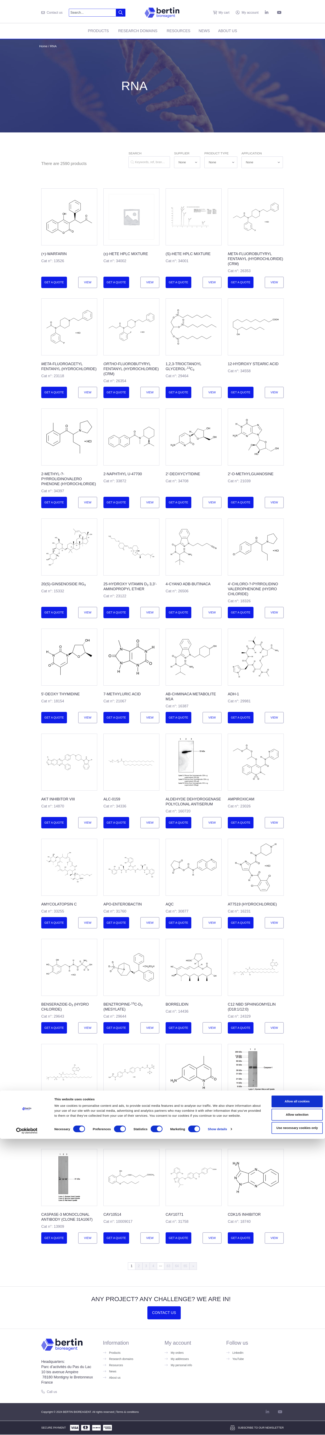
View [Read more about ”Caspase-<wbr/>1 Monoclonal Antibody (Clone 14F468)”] (274, 1132)
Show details (217, 1427)
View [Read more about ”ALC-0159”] (150, 822)
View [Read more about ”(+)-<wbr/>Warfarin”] (87, 282)
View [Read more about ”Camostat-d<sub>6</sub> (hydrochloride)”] (150, 1132)
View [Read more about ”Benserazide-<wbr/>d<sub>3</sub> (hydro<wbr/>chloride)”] (87, 1027)
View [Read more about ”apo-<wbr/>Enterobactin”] (150, 922)
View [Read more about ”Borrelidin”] (212, 1027)
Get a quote (54, 282)
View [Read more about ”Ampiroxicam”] (274, 822)
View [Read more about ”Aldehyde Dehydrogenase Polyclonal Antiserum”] (212, 822)
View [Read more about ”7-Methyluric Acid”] (150, 717)
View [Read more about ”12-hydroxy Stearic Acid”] (274, 392)
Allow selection (290, 1407)
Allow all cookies (290, 1394)
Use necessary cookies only (290, 1420)
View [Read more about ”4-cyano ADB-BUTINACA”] (212, 612)
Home (43, 46)
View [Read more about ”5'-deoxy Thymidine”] (87, 717)
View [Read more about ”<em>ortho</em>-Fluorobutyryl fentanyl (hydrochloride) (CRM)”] (150, 392)
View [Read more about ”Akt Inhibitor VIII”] (87, 822)
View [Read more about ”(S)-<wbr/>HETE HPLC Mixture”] (212, 282)
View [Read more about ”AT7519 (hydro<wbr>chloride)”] (274, 922)
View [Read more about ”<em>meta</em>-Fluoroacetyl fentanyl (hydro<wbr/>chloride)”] (87, 392)
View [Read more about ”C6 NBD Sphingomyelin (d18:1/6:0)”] (87, 1132)
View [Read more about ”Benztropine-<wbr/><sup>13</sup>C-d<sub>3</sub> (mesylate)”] (150, 1027)
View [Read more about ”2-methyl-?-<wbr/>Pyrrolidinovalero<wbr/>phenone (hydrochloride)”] (87, 502)
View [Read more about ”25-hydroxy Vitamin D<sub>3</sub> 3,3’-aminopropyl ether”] (150, 612)
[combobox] (92, 13)
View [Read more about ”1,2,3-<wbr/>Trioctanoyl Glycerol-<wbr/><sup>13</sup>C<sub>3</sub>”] (212, 392)
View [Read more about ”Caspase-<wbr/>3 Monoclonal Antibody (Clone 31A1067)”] (87, 1238)
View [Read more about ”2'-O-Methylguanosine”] (274, 502)
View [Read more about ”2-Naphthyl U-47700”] (150, 502)
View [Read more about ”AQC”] (212, 922)
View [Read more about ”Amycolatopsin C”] (87, 922)
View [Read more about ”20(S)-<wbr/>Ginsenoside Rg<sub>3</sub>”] (87, 612)
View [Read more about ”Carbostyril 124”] (212, 1132)
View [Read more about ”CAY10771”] (212, 1238)
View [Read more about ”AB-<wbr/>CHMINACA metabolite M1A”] (212, 717)
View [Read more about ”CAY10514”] (150, 1238)
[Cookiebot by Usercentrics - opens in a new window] (27, 1427)
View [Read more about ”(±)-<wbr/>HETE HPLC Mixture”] (150, 282)
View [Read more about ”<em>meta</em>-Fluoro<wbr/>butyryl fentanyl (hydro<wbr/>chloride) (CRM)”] (274, 282)
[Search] (120, 13)
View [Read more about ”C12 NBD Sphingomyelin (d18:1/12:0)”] (274, 1027)
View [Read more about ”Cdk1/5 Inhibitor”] (274, 1238)
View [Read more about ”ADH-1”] (274, 717)
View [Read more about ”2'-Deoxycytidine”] (212, 502)
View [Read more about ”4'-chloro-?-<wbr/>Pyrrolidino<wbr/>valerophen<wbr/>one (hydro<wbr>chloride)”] (274, 612)
